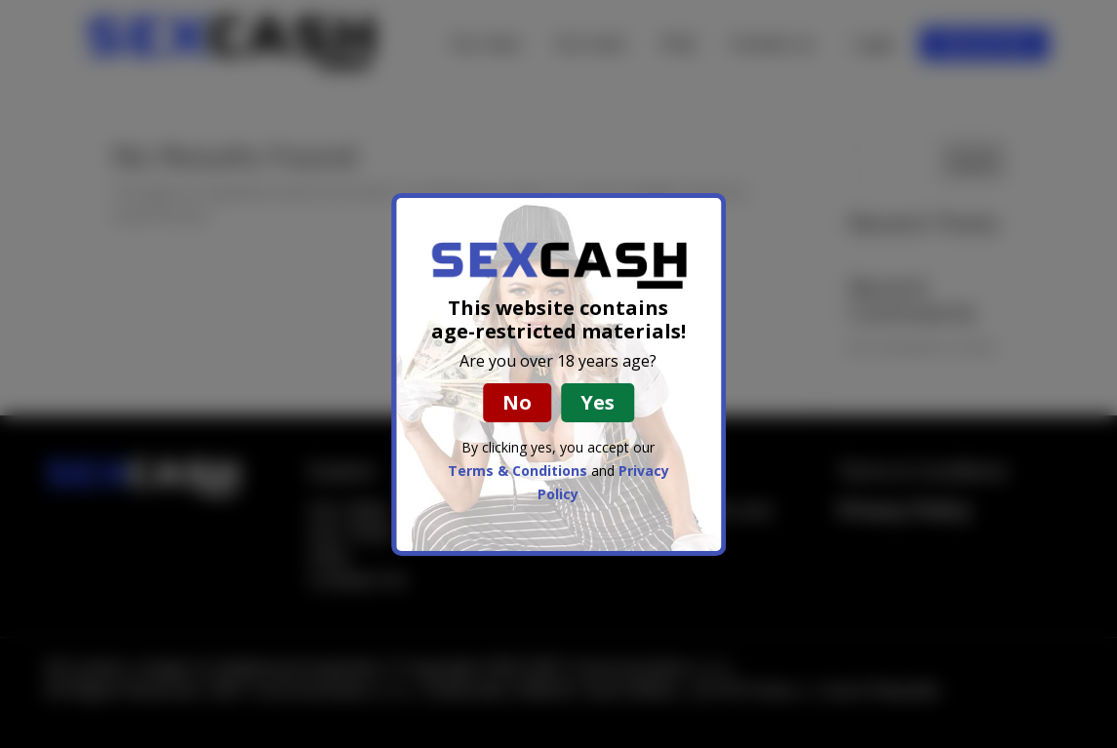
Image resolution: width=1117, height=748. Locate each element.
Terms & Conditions (517, 470)
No (517, 402)
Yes (597, 402)
